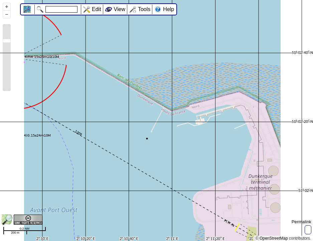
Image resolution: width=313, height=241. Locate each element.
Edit (96, 9)
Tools (144, 9)
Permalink (301, 221)
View (119, 9)
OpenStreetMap (274, 238)
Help (168, 9)
